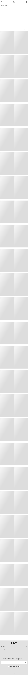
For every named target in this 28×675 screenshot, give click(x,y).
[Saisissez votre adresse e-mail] (12, 662)
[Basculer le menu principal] (2, 2)
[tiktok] (16, 666)
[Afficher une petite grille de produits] (3, 29)
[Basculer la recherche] (4, 2)
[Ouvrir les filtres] (24, 29)
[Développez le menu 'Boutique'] (14, 646)
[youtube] (19, 666)
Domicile (2, 5)
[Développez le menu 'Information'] (14, 649)
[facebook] (8, 666)
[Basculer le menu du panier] (26, 2)
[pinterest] (14, 666)
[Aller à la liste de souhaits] (24, 2)
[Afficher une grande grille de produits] (1, 29)
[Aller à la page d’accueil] (14, 1)
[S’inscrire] (25, 663)
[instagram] (11, 666)
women (11, 19)
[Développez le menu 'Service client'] (14, 653)
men (18, 19)
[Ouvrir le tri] (27, 29)
